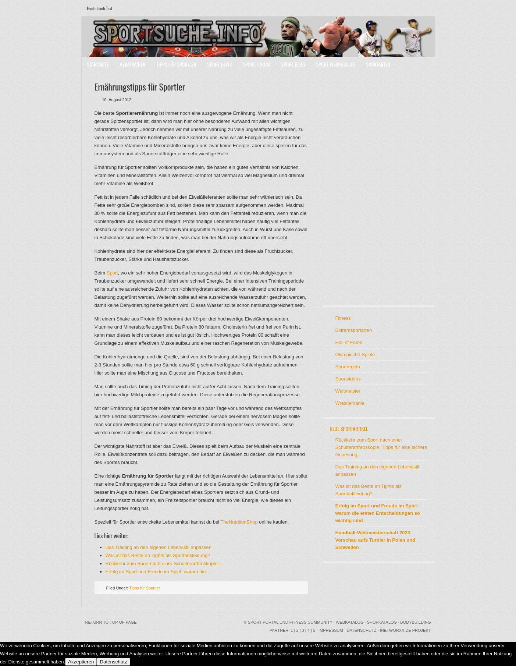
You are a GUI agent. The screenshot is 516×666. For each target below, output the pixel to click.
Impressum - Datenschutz (347, 630)
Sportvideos (348, 379)
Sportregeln (347, 366)
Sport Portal (263, 622)
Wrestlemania (349, 403)
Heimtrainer (132, 64)
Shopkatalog (382, 622)
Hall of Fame (349, 342)
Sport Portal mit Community (258, 37)
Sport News (219, 64)
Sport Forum (256, 64)
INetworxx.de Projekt (405, 630)
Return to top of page (111, 622)
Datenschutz (113, 662)
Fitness (343, 318)
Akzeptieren (81, 662)
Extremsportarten (353, 330)
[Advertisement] (352, 187)
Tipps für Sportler (176, 64)
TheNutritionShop (239, 522)
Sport (112, 273)
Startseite (98, 64)
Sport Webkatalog (335, 64)
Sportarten (378, 64)
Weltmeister (347, 391)
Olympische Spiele (355, 354)
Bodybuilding (415, 622)
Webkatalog (349, 622)
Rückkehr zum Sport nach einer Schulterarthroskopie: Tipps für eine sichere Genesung (381, 447)
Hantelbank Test (100, 8)
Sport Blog (293, 64)
